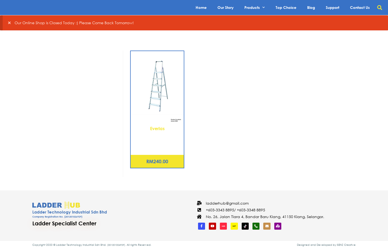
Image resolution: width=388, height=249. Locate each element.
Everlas (157, 128)
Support (332, 7)
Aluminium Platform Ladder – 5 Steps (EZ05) (157, 138)
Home (201, 7)
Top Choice (286, 7)
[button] (379, 7)
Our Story (225, 7)
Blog (311, 7)
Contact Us (360, 7)
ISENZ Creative (346, 245)
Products (254, 7)
